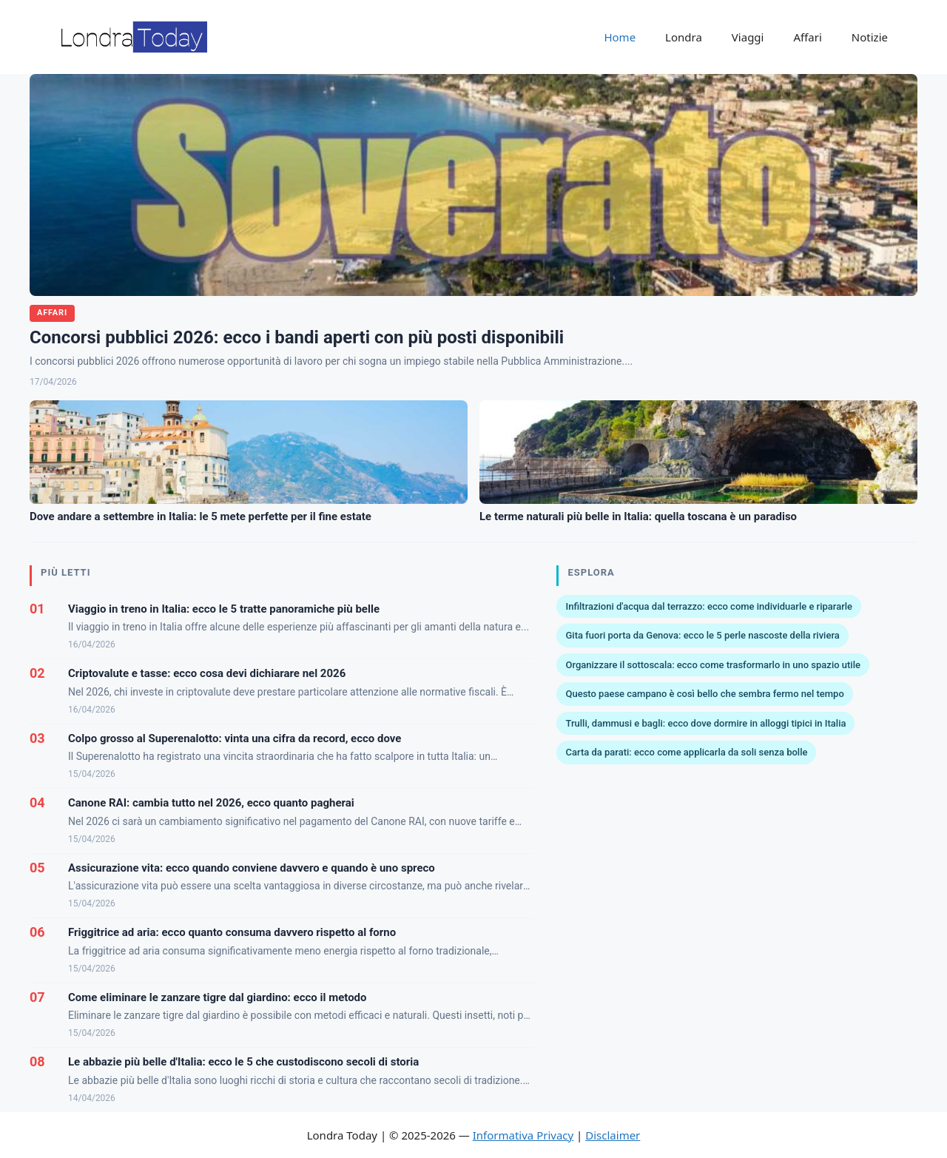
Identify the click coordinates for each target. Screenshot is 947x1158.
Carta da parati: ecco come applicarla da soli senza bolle (686, 752)
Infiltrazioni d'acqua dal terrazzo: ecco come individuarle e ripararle (708, 606)
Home (620, 37)
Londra (683, 37)
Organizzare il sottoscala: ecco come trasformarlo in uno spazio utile (712, 664)
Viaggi (748, 37)
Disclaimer (612, 1135)
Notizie (870, 37)
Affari (807, 37)
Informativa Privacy (523, 1135)
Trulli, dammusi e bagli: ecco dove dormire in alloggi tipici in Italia (705, 723)
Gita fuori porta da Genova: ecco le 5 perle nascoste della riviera (702, 635)
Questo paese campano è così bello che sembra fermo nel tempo (704, 693)
